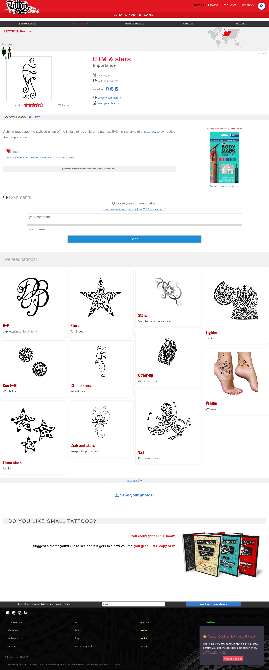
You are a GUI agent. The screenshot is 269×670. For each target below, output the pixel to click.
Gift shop (247, 5)
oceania (27, 23)
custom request (83, 646)
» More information (214, 651)
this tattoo (148, 131)
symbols (144, 622)
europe (81, 23)
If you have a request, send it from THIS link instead (134, 209)
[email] (133, 604)
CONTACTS (15, 622)
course (144, 646)
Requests (229, 5)
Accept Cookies (233, 658)
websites (13, 638)
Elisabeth (112, 80)
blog (76, 638)
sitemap (12, 646)
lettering (11, 157)
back (262, 53)
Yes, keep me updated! (213, 604)
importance (46, 157)
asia (188, 23)
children (34, 157)
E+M (19, 157)
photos (78, 630)
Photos (213, 5)
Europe (25, 31)
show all (133, 480)
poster (143, 630)
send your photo (104, 103)
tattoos (78, 622)
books (143, 638)
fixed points (68, 157)
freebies (210, 622)
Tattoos (198, 5)
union (57, 157)
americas (134, 23)
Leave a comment (105, 97)
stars (26, 157)
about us (13, 630)
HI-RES (34, 117)
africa (242, 23)
